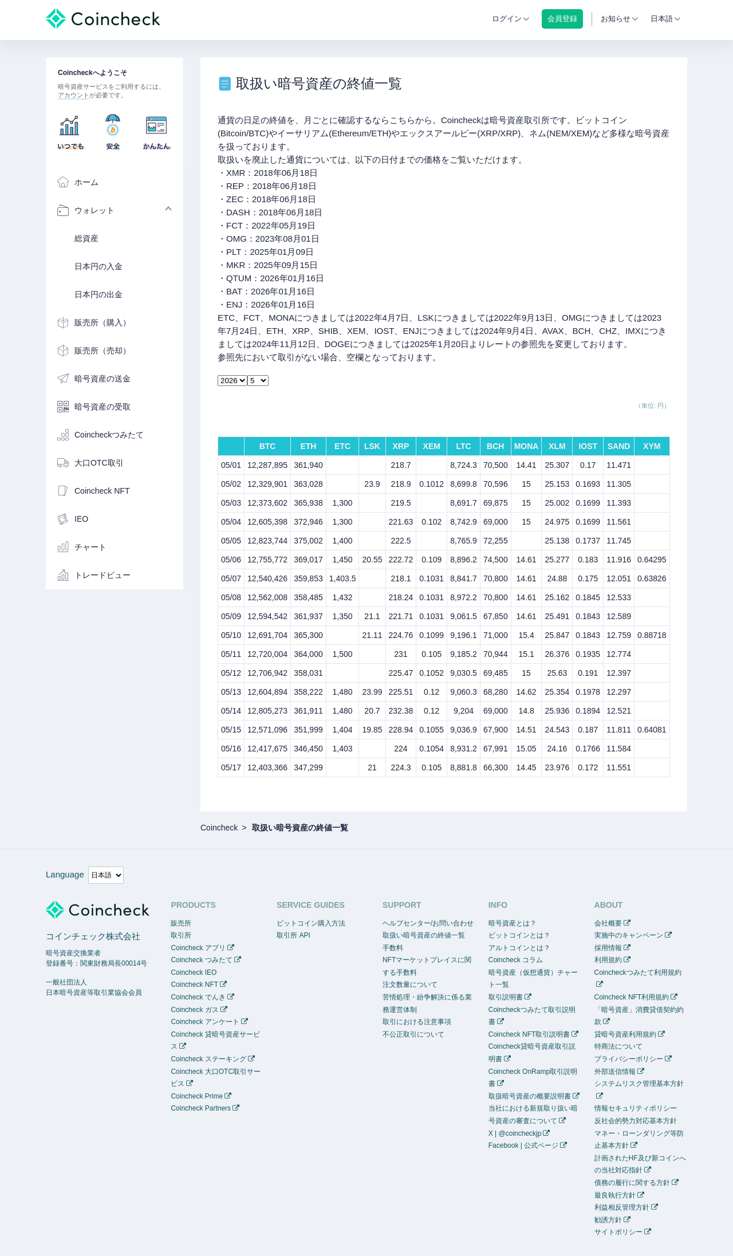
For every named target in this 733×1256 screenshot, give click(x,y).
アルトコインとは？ (519, 948)
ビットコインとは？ (519, 935)
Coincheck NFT (194, 985)
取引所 (181, 935)
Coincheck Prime (197, 1096)
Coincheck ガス (194, 1010)
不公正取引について (413, 1034)
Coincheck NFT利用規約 (631, 997)
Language (65, 874)
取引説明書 (505, 997)
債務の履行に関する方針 (632, 1183)
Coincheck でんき (198, 997)
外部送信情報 (615, 1072)
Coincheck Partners (201, 1108)
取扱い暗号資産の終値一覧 (424, 935)
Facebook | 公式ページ (523, 1145)
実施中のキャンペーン (628, 935)
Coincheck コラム (515, 960)
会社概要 (608, 923)
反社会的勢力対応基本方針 (635, 1121)
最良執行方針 (615, 1195)
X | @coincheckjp (515, 1133)
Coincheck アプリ (198, 948)
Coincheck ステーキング (208, 1059)
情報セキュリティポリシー (635, 1108)
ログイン (507, 18)
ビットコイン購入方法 (311, 923)
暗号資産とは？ (512, 923)
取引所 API (293, 935)
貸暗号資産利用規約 (625, 1034)
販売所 (181, 923)
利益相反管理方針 (621, 1207)
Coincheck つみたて (201, 960)
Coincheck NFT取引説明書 (529, 1034)
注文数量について (410, 985)
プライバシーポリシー (628, 1059)
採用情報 (608, 948)
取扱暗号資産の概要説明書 (529, 1096)
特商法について (618, 1046)
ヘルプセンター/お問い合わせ (428, 923)
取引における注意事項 (417, 1022)
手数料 (393, 948)
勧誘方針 (608, 1220)
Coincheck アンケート (205, 1022)
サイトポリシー (618, 1232)
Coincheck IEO (193, 972)
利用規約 (608, 960)
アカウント (73, 95)
